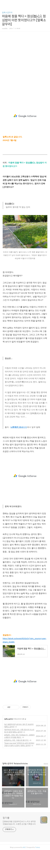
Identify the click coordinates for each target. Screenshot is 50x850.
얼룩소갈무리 (7, 12)
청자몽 (6, 818)
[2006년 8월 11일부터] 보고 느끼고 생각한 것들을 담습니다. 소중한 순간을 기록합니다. (19, 822)
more (46, 763)
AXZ (24, 847)
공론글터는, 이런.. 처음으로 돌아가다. (16, 740)
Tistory (37, 847)
